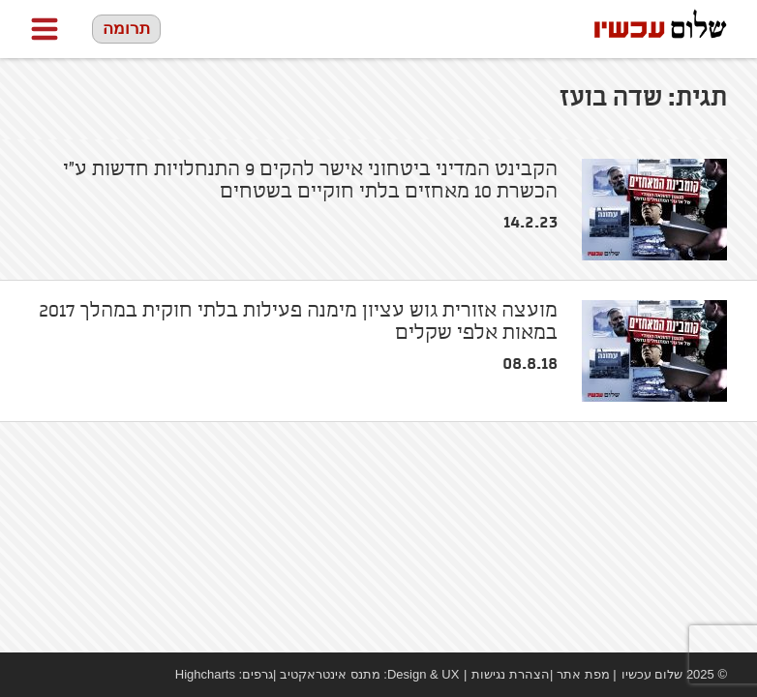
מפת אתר (583, 674)
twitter (97, 674)
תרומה (126, 28)
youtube (68, 674)
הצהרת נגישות (510, 674)
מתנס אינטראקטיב (330, 674)
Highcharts (205, 674)
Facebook (39, 674)
